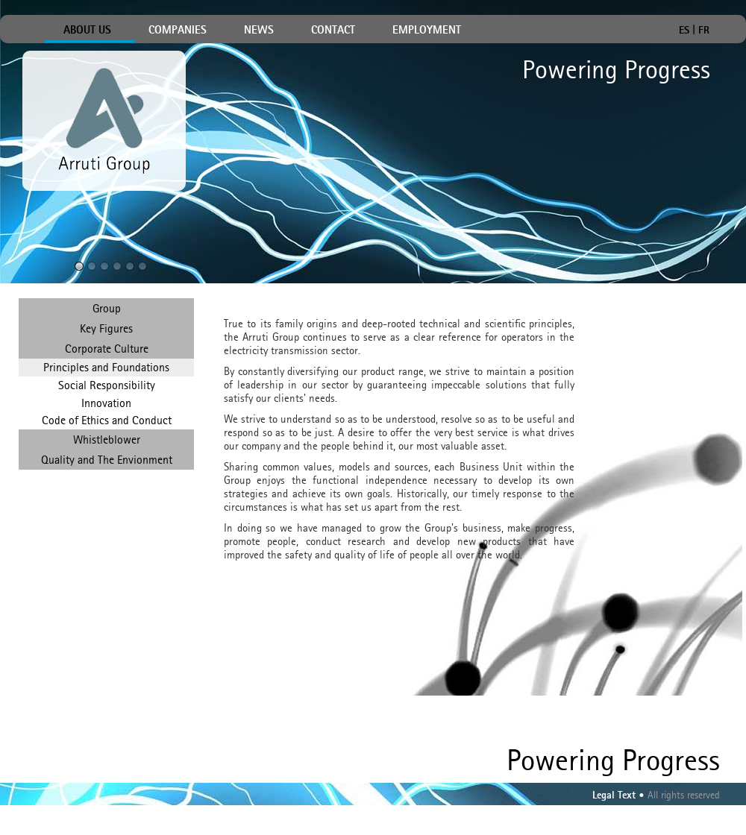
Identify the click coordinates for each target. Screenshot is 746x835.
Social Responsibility (106, 385)
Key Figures (106, 328)
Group (107, 308)
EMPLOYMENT (426, 31)
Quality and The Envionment (106, 460)
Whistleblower (106, 439)
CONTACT (333, 31)
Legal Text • (618, 795)
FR (703, 29)
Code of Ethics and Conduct (107, 420)
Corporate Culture (106, 348)
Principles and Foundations (106, 367)
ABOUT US (87, 31)
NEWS (259, 31)
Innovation (106, 403)
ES (684, 29)
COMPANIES (177, 31)
